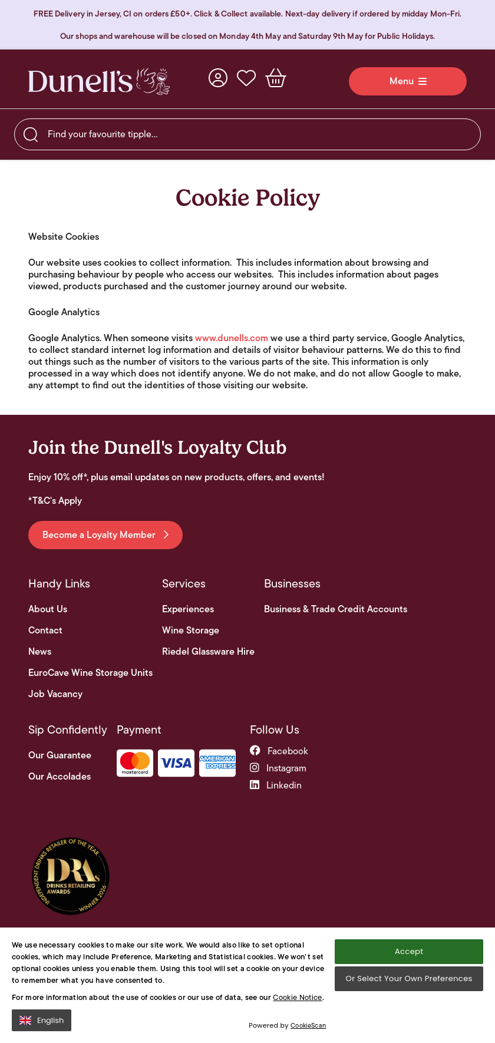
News (39, 652)
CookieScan (308, 1025)
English (41, 1020)
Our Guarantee (59, 755)
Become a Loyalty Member (105, 535)
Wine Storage (190, 630)
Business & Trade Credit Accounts (335, 609)
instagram (278, 768)
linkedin (276, 785)
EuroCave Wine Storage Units (90, 673)
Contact (45, 630)
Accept (409, 951)
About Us (47, 609)
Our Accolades (59, 777)
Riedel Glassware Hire (208, 652)
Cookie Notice (297, 997)
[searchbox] (247, 134)
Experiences (188, 609)
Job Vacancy (55, 694)
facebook (279, 751)
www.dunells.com (231, 338)
